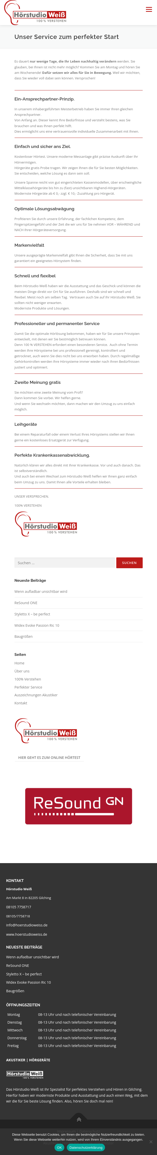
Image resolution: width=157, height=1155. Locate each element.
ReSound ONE (26, 602)
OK (59, 1147)
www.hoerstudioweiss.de (26, 934)
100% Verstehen (28, 679)
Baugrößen (24, 636)
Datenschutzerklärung (85, 1147)
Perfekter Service (28, 687)
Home (20, 663)
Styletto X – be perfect (32, 614)
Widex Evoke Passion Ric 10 (37, 625)
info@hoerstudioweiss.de (26, 925)
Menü (148, 9)
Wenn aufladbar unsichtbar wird (41, 591)
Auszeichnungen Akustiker (36, 695)
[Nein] (150, 1141)
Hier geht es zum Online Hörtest (49, 757)
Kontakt (21, 703)
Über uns (22, 671)
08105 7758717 (18, 907)
